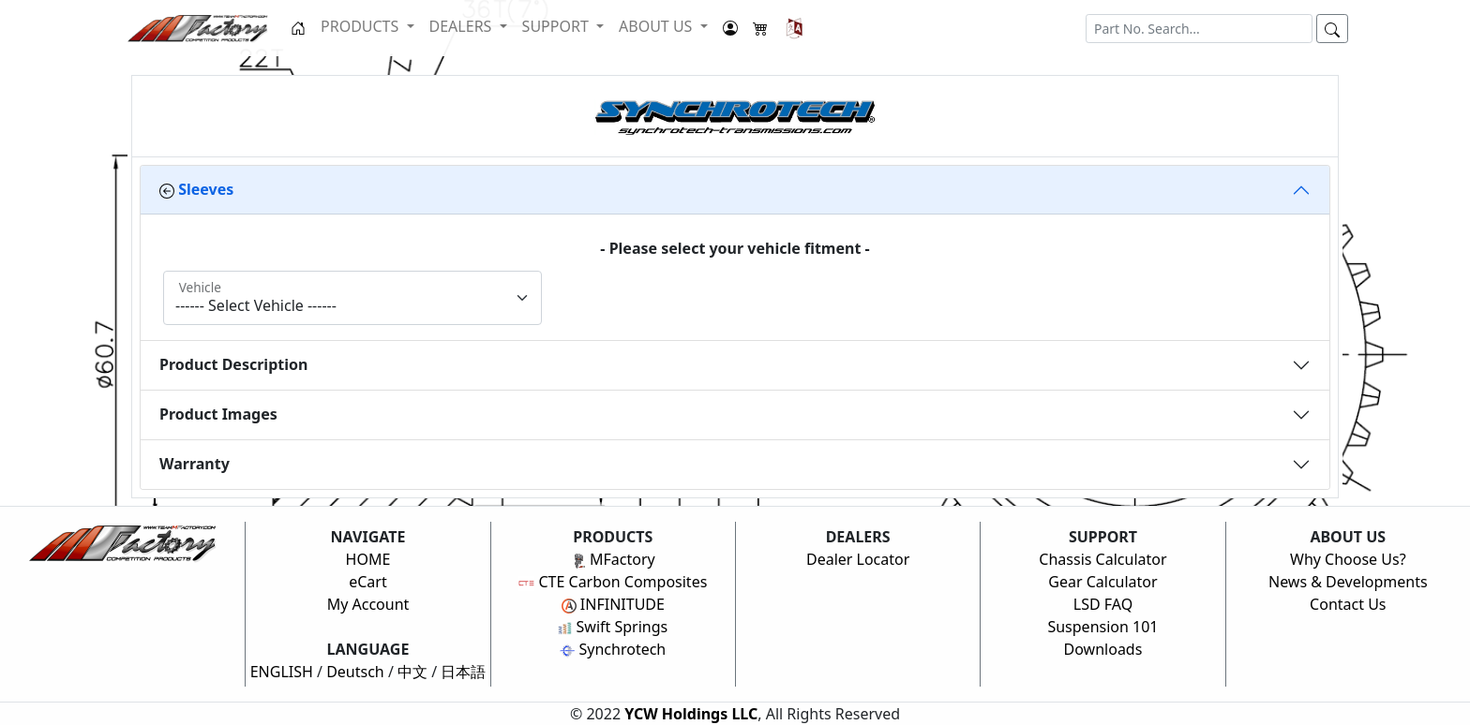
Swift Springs (613, 626)
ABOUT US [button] (658, 26)
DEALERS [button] (462, 26)
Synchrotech (613, 649)
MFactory (613, 559)
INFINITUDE (613, 604)
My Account (368, 604)
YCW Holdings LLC (691, 713)
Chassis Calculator (1102, 559)
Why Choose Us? (1348, 559)
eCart (368, 581)
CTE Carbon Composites (612, 581)
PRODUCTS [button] (361, 26)
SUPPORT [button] (557, 26)
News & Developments (1348, 581)
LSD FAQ (1102, 604)
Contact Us (1348, 604)
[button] (794, 28)
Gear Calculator (1102, 581)
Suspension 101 (1102, 626)
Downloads (1103, 649)
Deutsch (355, 671)
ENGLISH (281, 671)
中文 (413, 671)
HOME (368, 559)
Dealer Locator (857, 559)
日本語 (463, 671)
